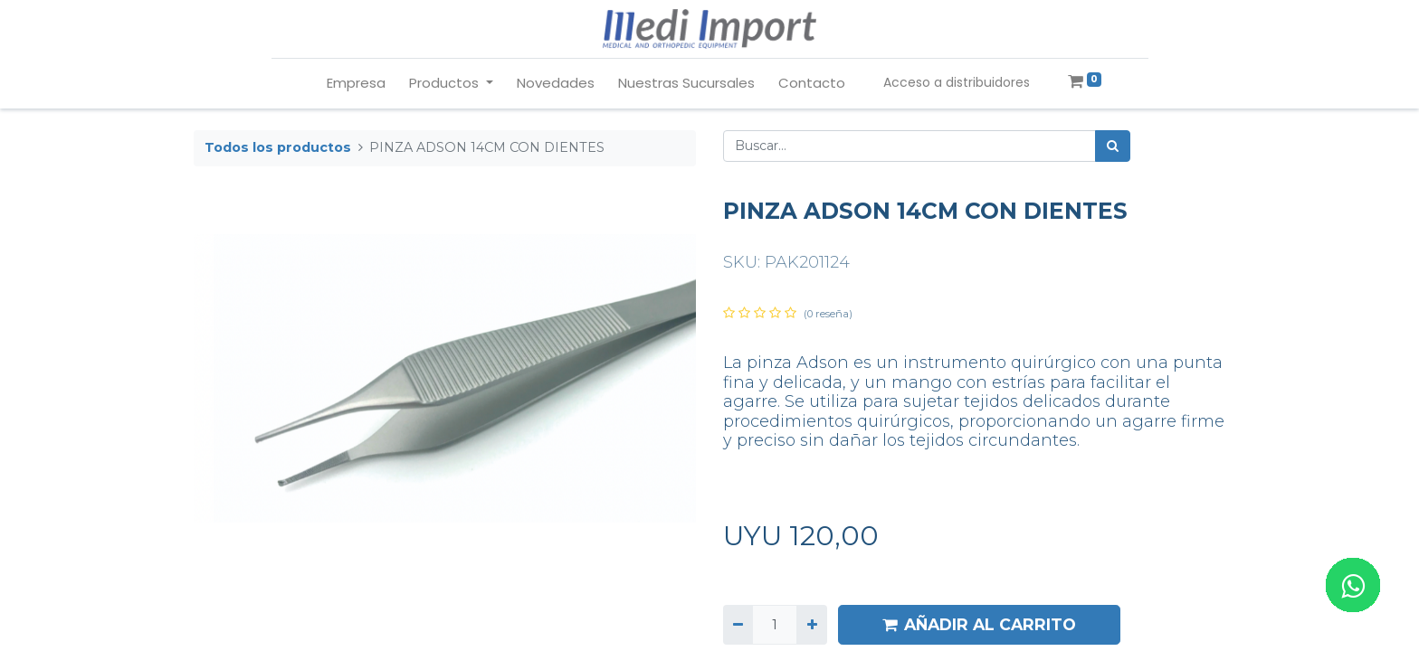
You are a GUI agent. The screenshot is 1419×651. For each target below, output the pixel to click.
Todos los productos (278, 147)
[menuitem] (356, 83)
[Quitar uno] (738, 624)
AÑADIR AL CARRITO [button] (979, 624)
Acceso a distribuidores (956, 82)
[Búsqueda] (1112, 146)
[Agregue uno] (811, 624)
